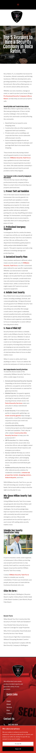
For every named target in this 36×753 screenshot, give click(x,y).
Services (9, 707)
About (9, 704)
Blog (8, 710)
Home (9, 701)
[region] (18, 739)
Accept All (18, 744)
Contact (9, 713)
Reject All (18, 749)
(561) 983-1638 (13, 725)
